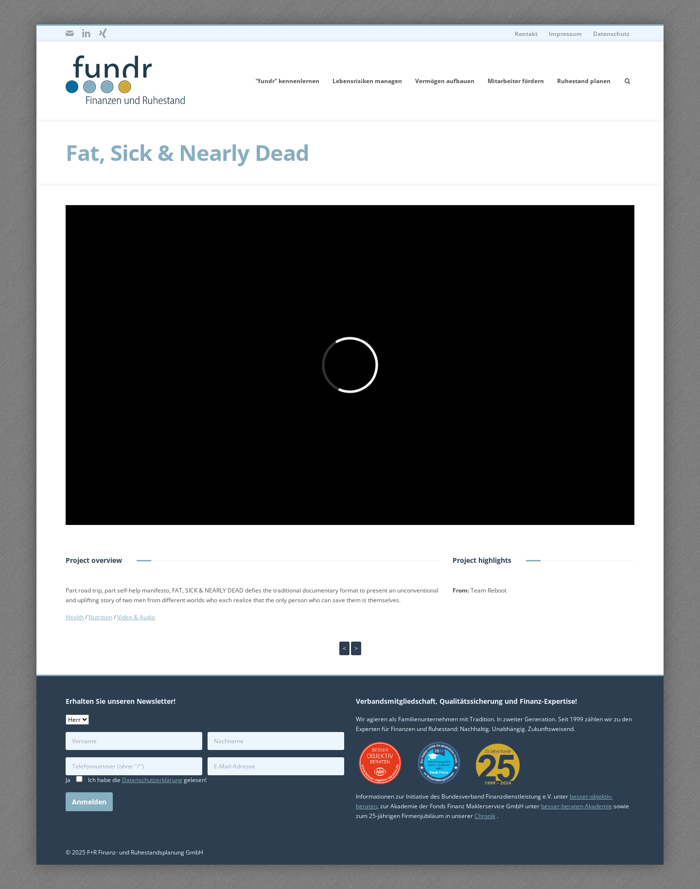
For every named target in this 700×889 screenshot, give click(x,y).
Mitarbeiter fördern (516, 81)
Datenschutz (611, 34)
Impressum (565, 34)
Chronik (484, 816)
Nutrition (100, 617)
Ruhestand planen (584, 81)
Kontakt (526, 34)
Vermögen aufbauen (444, 81)
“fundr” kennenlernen (287, 81)
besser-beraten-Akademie (576, 806)
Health (75, 617)
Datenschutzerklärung (152, 780)
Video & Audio (136, 617)
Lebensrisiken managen (367, 81)
